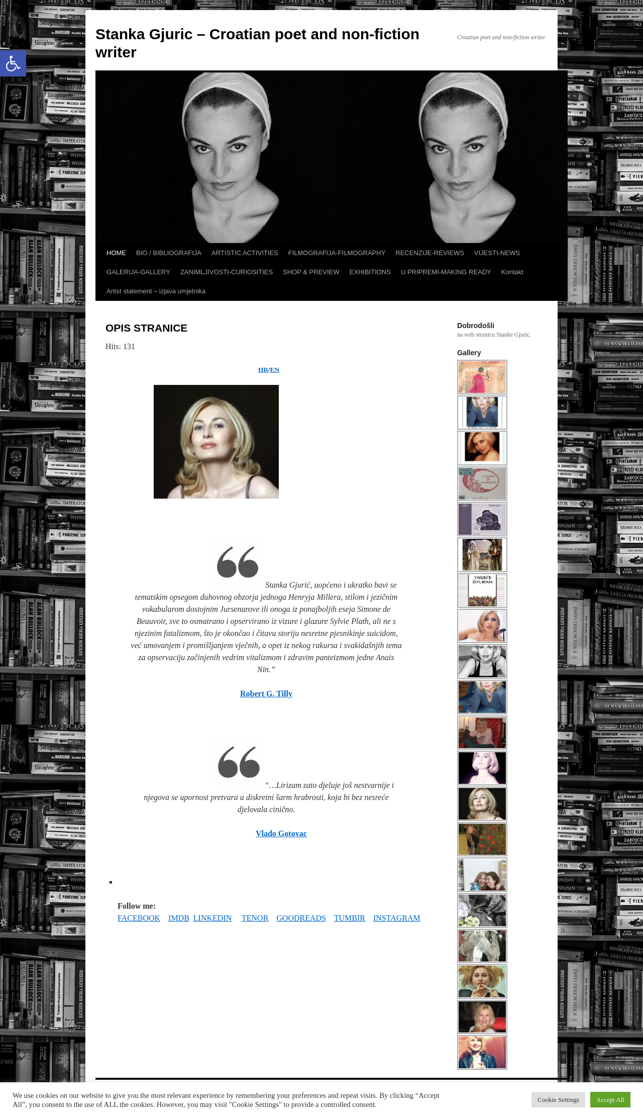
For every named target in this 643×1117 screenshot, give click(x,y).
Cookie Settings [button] (558, 1099)
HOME (116, 253)
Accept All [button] (610, 1099)
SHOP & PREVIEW (311, 272)
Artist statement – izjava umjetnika (155, 291)
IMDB (178, 918)
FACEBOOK (139, 918)
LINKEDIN (212, 918)
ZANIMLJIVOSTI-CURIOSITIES (226, 272)
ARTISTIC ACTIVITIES (244, 253)
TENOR (255, 918)
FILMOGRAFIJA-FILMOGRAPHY (337, 253)
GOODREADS (301, 918)
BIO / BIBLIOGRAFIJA (168, 253)
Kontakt (512, 272)
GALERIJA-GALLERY (138, 272)
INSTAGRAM (396, 918)
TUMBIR (349, 918)
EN (274, 369)
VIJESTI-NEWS (497, 253)
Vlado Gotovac (281, 833)
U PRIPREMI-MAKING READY (446, 272)
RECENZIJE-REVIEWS (429, 253)
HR (263, 369)
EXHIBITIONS (370, 272)
